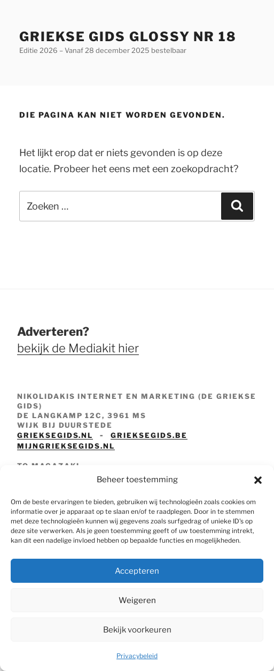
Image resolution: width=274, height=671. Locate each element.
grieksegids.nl (55, 435)
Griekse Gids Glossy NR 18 (128, 36)
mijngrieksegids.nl (66, 446)
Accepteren (137, 571)
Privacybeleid (137, 656)
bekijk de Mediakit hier (78, 348)
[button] (258, 480)
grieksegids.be (149, 435)
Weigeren (137, 600)
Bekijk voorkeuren (137, 630)
